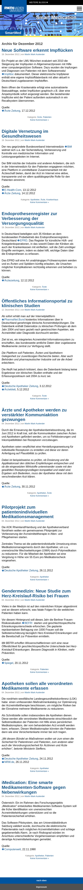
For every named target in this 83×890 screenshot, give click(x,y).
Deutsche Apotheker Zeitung (21, 386)
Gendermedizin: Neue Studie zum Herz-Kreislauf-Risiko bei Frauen (36, 593)
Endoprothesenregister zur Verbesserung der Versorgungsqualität (29, 218)
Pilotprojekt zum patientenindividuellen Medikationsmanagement (28, 512)
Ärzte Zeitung (12, 110)
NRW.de (9, 762)
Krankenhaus (52, 199)
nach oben (41, 880)
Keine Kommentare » (39, 120)
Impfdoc (9, 74)
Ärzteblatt (10, 389)
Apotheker (34, 199)
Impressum (41, 887)
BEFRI (29, 623)
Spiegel (8, 663)
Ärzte (39, 117)
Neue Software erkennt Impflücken (37, 50)
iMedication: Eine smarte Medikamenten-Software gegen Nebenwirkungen (34, 787)
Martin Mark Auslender (35, 54)
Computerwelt (12, 849)
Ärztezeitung (11, 280)
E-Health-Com (12, 190)
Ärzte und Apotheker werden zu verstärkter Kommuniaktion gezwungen (34, 414)
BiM (69, 146)
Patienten (47, 117)
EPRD (23, 240)
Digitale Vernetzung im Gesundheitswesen (25, 134)
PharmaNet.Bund (14, 319)
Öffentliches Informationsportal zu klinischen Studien (37, 303)
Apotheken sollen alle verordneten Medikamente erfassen (37, 686)
